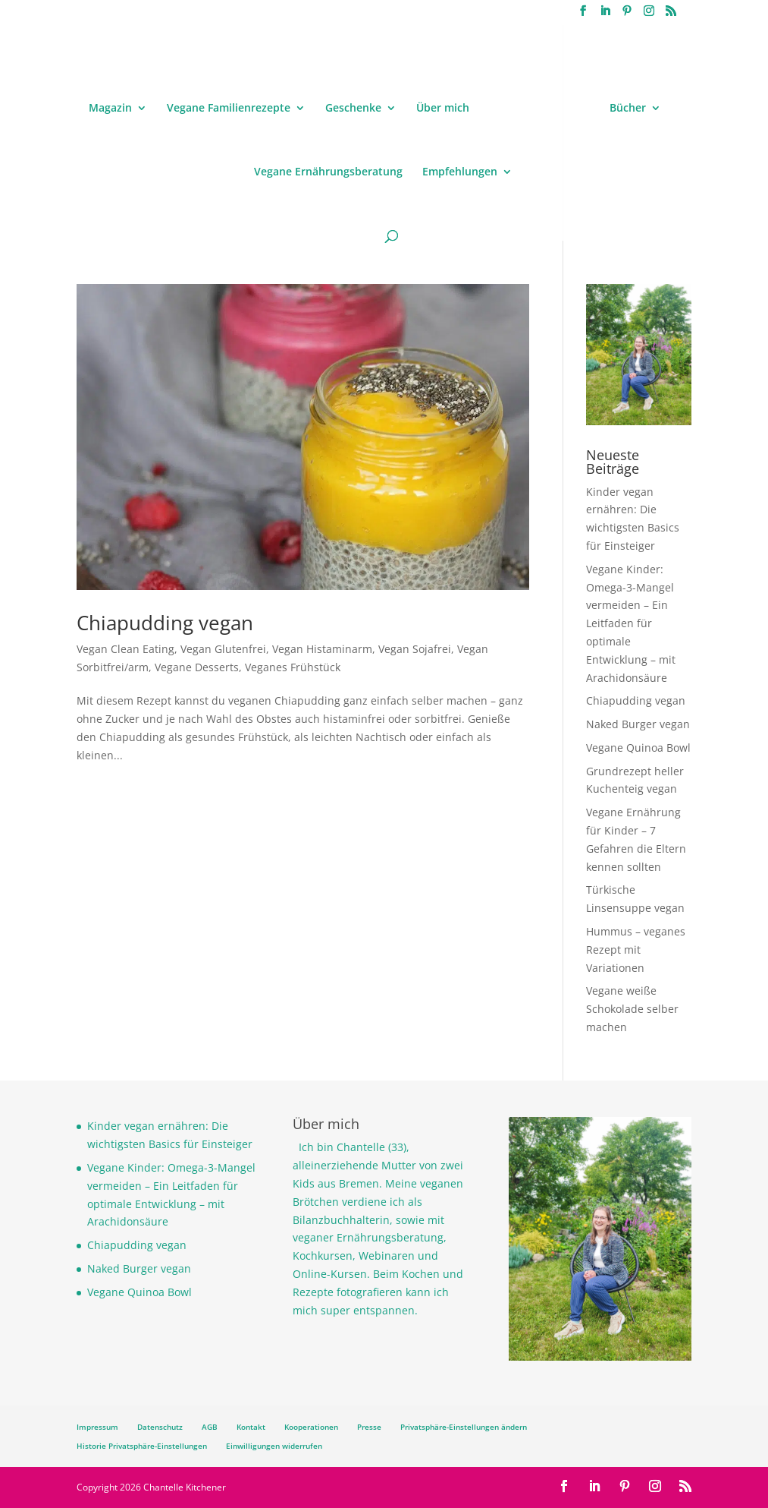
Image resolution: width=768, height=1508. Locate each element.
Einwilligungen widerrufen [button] (274, 1445)
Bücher (628, 109)
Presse (369, 1426)
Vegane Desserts (197, 667)
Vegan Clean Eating (125, 649)
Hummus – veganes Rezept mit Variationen (635, 949)
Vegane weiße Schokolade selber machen (632, 1008)
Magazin (110, 109)
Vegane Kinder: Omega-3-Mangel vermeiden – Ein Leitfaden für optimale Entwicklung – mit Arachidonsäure (631, 623)
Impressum (97, 1426)
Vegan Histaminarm (322, 649)
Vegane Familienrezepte (228, 109)
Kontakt (251, 1426)
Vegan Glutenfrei (223, 649)
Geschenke (353, 109)
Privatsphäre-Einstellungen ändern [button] (463, 1426)
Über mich (442, 109)
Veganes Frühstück (292, 667)
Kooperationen (311, 1426)
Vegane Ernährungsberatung (328, 172)
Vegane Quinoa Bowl (638, 747)
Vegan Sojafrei (414, 649)
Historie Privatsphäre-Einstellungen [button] (142, 1445)
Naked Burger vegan (638, 724)
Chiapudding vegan (165, 622)
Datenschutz (160, 1426)
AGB (210, 1426)
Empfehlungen (459, 172)
